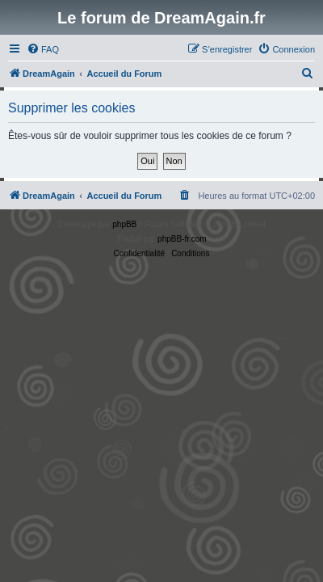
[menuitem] (43, 49)
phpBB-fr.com (182, 238)
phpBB (124, 224)
